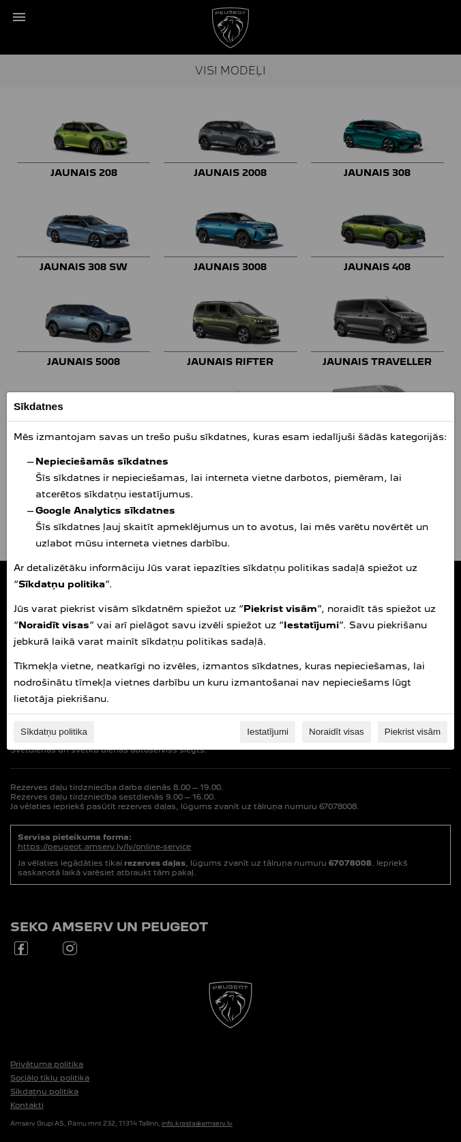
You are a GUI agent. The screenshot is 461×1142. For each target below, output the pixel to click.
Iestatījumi (267, 732)
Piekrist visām (413, 732)
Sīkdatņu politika (53, 732)
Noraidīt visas (336, 732)
